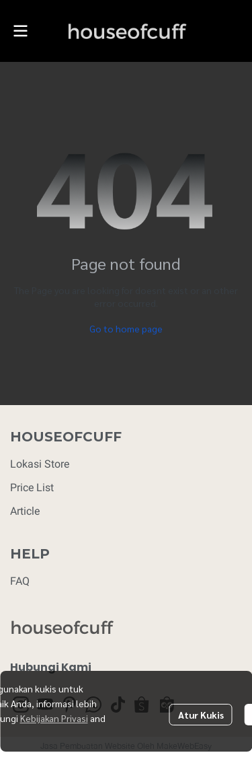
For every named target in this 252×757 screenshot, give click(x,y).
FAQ (20, 581)
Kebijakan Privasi (54, 718)
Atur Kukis (201, 715)
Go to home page (126, 328)
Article (25, 511)
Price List (32, 487)
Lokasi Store (39, 464)
